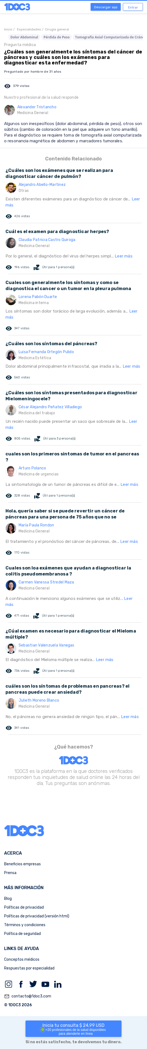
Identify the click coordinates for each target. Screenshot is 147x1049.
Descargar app (105, 7)
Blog (8, 898)
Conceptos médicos (21, 959)
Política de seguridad (22, 933)
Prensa (10, 873)
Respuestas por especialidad (29, 968)
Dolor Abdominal (24, 37)
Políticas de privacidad (24, 907)
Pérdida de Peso (57, 37)
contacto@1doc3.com (27, 996)
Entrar (133, 7)
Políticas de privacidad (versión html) (36, 916)
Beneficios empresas (22, 864)
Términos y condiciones (24, 925)
